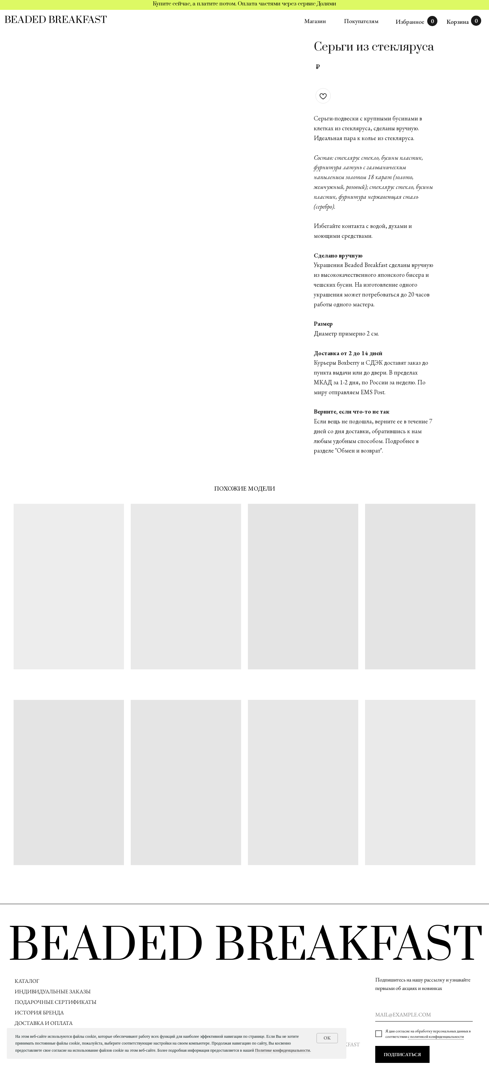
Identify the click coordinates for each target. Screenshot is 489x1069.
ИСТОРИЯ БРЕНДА (39, 1012)
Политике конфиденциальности (282, 1050)
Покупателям (361, 21)
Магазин (315, 21)
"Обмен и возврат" (358, 450)
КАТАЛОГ (27, 981)
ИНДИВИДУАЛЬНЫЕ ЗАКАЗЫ (53, 991)
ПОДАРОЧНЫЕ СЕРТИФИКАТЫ (55, 1002)
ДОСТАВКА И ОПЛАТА (44, 1023)
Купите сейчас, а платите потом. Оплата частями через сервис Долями (244, 3)
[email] (424, 1015)
